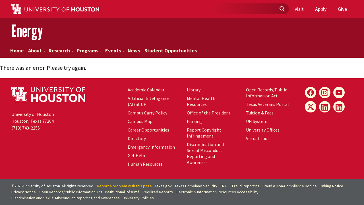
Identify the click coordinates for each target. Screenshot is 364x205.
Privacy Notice (23, 191)
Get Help (136, 155)
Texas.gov (163, 185)
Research (61, 50)
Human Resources (145, 164)
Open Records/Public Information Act (266, 93)
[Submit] (282, 9)
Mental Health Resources (201, 101)
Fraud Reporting (246, 185)
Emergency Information (151, 147)
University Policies (138, 197)
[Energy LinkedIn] (324, 106)
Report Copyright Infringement (204, 133)
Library (193, 90)
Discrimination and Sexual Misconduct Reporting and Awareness (205, 153)
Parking (194, 121)
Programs (89, 50)
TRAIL (224, 185)
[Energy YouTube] (339, 92)
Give (342, 9)
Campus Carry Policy (147, 113)
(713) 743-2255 (25, 128)
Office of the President (209, 113)
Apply (320, 9)
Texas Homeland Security (196, 185)
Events (115, 50)
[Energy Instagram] (324, 92)
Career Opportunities (148, 130)
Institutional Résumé (122, 191)
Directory (137, 138)
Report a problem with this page (124, 185)
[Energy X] (310, 106)
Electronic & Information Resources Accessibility (217, 191)
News (134, 50)
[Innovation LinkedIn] (339, 106)
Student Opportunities (170, 50)
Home (17, 50)
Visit (299, 9)
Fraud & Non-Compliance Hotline (289, 185)
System (256, 121)
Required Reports (157, 191)
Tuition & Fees (260, 113)
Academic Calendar (146, 90)
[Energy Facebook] (310, 92)
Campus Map (140, 121)
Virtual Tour (257, 138)
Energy (27, 31)
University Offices (263, 130)
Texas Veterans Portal (267, 104)
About (37, 50)
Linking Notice (331, 185)
